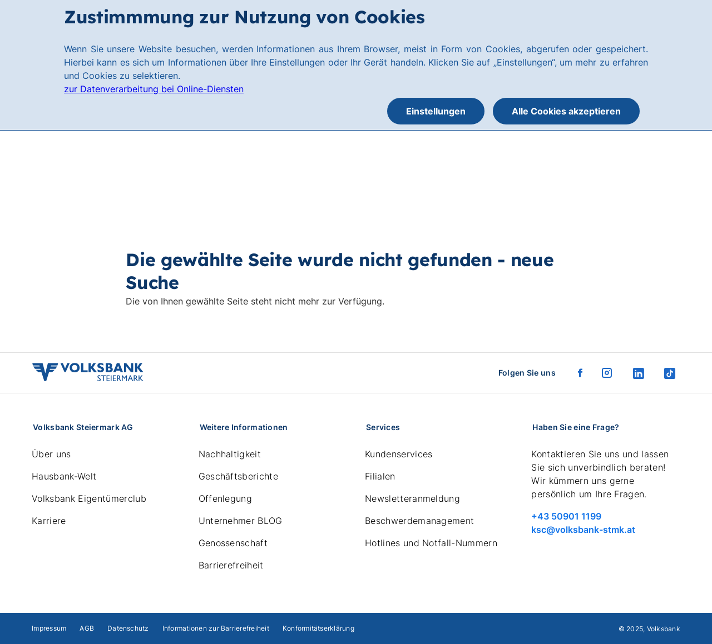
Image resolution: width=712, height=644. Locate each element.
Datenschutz (128, 628)
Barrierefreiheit (231, 565)
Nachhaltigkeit (230, 454)
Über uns (51, 454)
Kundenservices (398, 454)
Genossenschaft (233, 542)
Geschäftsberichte (238, 476)
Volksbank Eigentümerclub (89, 498)
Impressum (49, 628)
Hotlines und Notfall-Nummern (431, 542)
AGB (87, 628)
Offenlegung (226, 498)
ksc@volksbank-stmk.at (583, 529)
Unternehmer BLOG (241, 520)
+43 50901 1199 (566, 516)
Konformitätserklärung (318, 628)
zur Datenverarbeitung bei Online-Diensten (154, 88)
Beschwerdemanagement (419, 520)
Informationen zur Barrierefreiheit (215, 628)
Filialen (380, 476)
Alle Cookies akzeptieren (566, 111)
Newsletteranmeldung (412, 498)
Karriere (49, 520)
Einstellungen (436, 111)
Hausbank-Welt (64, 476)
